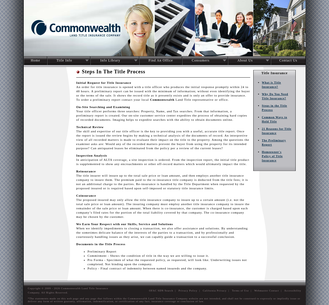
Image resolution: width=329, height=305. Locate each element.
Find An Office (161, 60)
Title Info (64, 60)
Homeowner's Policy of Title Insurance (272, 156)
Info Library (110, 60)
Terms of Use (240, 290)
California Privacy (214, 290)
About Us (245, 60)
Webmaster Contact (266, 290)
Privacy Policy (187, 290)
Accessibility (292, 290)
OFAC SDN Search (161, 290)
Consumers (201, 60)
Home (35, 60)
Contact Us (288, 60)
